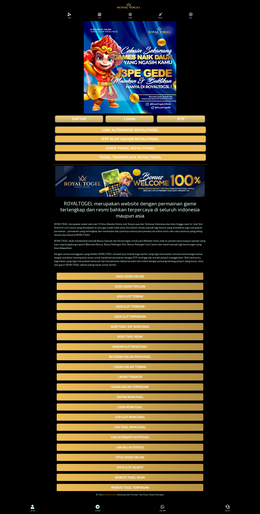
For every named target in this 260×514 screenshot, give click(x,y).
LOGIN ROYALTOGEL (130, 407)
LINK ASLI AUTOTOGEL (130, 447)
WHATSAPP (162, 507)
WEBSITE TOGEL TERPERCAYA (130, 487)
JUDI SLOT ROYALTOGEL (130, 417)
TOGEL (69, 15)
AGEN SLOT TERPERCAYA (130, 316)
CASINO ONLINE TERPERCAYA (130, 387)
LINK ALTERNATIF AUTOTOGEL (130, 437)
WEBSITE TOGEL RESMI (130, 477)
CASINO (130, 15)
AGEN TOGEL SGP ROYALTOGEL (130, 326)
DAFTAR (32, 507)
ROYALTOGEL (110, 494)
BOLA (191, 15)
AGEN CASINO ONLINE (130, 276)
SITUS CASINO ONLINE (130, 457)
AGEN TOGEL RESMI (130, 336)
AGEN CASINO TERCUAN (130, 286)
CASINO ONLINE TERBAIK (130, 367)
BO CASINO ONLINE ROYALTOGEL (130, 356)
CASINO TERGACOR (130, 376)
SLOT (99, 15)
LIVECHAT (227, 507)
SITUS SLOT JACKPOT (130, 467)
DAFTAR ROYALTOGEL (130, 397)
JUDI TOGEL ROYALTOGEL (130, 427)
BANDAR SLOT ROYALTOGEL (130, 346)
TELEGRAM (97, 507)
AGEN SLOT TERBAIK (130, 296)
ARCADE (160, 15)
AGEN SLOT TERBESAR (130, 306)
